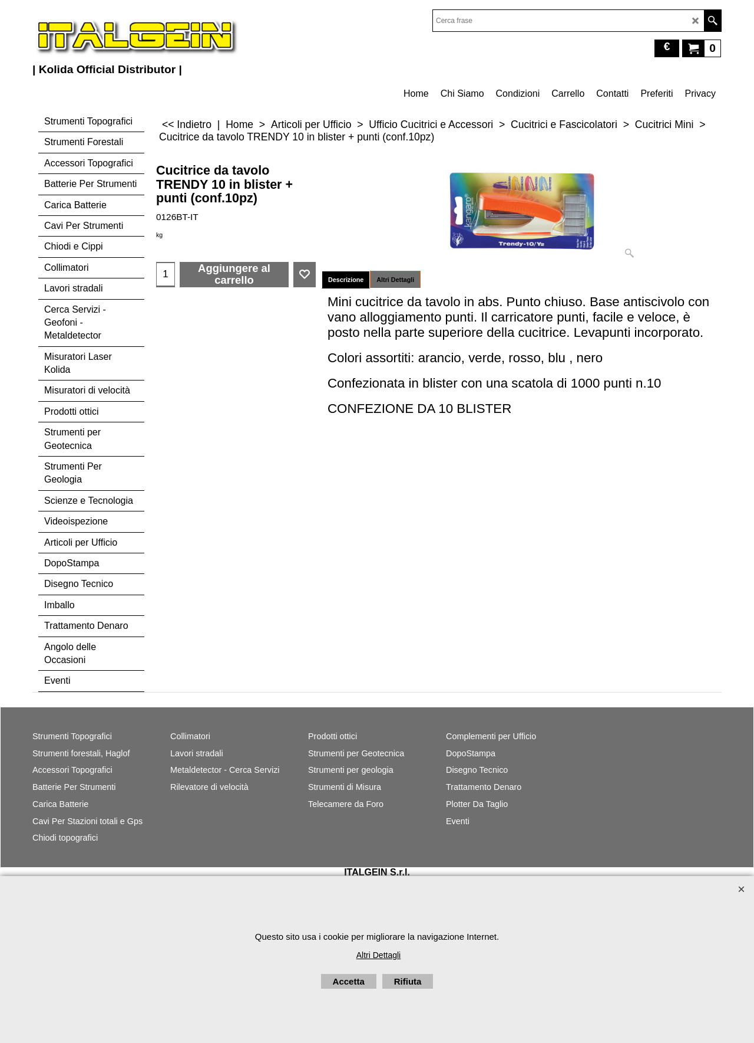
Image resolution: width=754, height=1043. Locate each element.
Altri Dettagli (395, 279)
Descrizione (345, 279)
